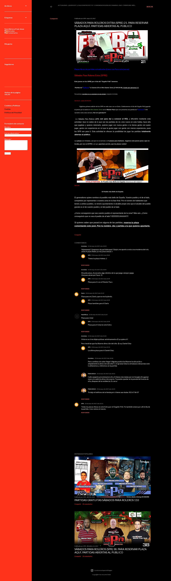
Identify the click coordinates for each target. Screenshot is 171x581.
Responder (85, 265)
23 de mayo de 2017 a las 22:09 (100, 279)
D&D (120, 5)
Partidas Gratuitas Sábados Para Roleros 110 (106, 500)
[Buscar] (150, 6)
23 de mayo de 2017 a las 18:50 (97, 246)
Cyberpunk (127, 5)
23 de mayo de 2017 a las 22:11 (94, 403)
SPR (89, 255)
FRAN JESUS (92, 373)
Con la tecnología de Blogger (101, 570)
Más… (134, 5)
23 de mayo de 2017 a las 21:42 (97, 336)
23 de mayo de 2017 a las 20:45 (97, 269)
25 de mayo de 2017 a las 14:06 (104, 358)
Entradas (10, 31)
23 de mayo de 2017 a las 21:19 (95, 293)
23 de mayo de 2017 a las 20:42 (100, 255)
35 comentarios (87, 504)
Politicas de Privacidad (13, 112)
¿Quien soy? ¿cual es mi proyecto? (80, 5)
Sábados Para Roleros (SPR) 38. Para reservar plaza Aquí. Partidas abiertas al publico (110, 550)
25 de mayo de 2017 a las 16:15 (106, 389)
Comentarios (12, 33)
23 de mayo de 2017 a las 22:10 (100, 347)
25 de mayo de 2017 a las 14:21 (106, 373)
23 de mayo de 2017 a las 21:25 (98, 314)
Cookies (7, 109)
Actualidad (62, 5)
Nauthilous (84, 314)
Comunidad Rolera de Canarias (106, 5)
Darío (83, 293)
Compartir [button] (54, 19)
